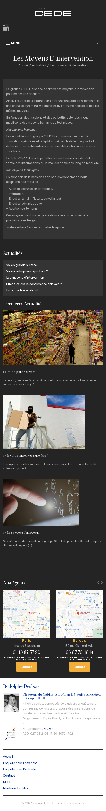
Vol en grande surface (21, 265)
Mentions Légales (15, 788)
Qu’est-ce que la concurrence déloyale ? (34, 284)
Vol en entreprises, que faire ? (27, 271)
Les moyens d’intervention (25, 277)
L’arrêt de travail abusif (22, 290)
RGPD (7, 782)
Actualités (39, 65)
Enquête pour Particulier (20, 769)
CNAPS (47, 729)
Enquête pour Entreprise (20, 763)
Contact (26, 667)
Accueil (23, 65)
